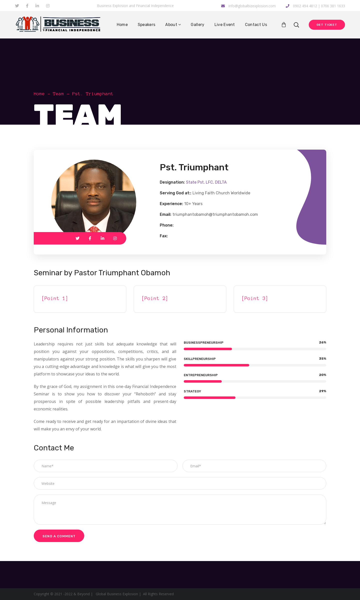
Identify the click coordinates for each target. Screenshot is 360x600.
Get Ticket (326, 24)
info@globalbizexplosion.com (248, 5)
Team (58, 93)
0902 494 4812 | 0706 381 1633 (315, 5)
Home (39, 93)
